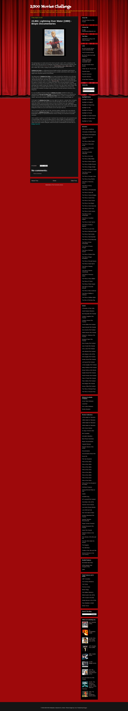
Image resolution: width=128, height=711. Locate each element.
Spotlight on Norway (87, 110)
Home (54, 180)
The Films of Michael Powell (89, 231)
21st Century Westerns (88, 581)
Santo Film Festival (87, 530)
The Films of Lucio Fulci (88, 228)
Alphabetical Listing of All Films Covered (88, 39)
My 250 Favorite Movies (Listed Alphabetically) (88, 49)
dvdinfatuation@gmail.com (89, 31)
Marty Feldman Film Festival (89, 367)
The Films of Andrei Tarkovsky (87, 152)
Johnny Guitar (68, 65)
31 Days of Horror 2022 (88, 430)
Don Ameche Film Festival (88, 330)
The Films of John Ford (88, 208)
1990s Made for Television (88, 422)
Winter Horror (85, 605)
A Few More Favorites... (88, 79)
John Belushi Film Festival (88, 351)
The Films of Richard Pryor (89, 389)
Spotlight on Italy (86, 107)
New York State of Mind (88, 512)
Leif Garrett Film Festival (88, 362)
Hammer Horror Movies (88, 504)
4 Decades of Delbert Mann (89, 132)
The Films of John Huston (88, 211)
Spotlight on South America (89, 115)
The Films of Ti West (87, 281)
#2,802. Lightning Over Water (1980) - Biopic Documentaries (52, 22)
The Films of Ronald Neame (89, 261)
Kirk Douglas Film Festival (88, 356)
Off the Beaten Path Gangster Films (87, 566)
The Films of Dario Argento (89, 161)
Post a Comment (37, 173)
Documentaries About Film (89, 453)
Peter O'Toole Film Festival (89, 378)
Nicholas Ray (46, 65)
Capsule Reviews (86, 444)
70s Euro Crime (86, 587)
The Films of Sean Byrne (88, 263)
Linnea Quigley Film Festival (89, 364)
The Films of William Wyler (89, 297)
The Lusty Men (55, 80)
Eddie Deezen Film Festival (89, 332)
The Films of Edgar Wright (88, 167)
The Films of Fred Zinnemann (86, 173)
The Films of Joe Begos (88, 203)
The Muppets (85, 545)
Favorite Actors (86, 71)
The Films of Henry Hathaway (87, 186)
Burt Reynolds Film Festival (89, 313)
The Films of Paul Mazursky (89, 239)
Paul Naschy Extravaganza (89, 134)
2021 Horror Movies (87, 428)
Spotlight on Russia (87, 113)
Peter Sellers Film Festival (88, 381)
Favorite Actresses (87, 74)
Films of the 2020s (86, 480)
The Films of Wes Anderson (89, 290)
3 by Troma (85, 584)
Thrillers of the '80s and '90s (89, 550)
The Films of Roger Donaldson (87, 257)
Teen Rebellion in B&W (88, 603)
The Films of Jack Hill (87, 192)
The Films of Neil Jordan (88, 234)
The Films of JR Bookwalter (89, 189)
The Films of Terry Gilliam (88, 278)
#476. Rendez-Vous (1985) (92, 646)
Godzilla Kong (85, 496)
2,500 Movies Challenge (50, 6)
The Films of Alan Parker (88, 141)
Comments (86, 91)
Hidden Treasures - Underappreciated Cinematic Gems (87, 61)
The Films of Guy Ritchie (88, 179)
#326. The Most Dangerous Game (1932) (92, 694)
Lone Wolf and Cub (87, 510)
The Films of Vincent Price (88, 391)
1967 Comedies (86, 579)
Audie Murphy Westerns (88, 311)
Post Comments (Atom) (57, 184)
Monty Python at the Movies (89, 370)
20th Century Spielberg (88, 129)
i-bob (75, 707)
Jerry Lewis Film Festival (88, 348)
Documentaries (86, 451)
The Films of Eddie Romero (89, 164)
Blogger (85, 707)
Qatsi (83, 569)
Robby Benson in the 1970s (89, 600)
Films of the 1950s (86, 464)
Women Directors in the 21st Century (88, 553)
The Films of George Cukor (89, 176)
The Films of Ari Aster (87, 156)
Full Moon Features (87, 487)
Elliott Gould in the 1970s (88, 595)
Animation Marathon (87, 436)
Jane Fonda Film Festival (88, 346)
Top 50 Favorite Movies (88, 52)
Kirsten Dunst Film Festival (89, 359)
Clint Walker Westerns (87, 592)
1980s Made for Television (88, 420)
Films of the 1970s (86, 469)
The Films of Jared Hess (88, 197)
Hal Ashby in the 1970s (88, 502)
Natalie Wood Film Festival (89, 372)
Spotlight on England (87, 102)
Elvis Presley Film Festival (88, 343)
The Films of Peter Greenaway (86, 243)
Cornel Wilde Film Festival (88, 324)
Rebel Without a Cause (59, 65)
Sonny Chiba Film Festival (88, 386)
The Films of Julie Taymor (88, 222)
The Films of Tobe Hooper (88, 284)
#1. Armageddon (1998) (92, 632)
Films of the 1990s (86, 475)
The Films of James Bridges (89, 195)
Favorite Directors (86, 76)
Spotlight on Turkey (87, 121)
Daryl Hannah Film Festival (89, 327)
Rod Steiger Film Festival (88, 383)
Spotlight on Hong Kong (88, 105)
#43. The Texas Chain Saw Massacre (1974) (92, 672)
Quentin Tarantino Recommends (86, 520)
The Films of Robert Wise (88, 254)
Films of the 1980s (86, 472)
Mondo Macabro (86, 409)
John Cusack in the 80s (88, 597)
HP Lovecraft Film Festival (88, 499)
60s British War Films (87, 562)
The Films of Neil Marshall (88, 236)
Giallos (84, 494)
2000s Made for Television (88, 425)
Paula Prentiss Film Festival (89, 375)
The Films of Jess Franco (88, 200)
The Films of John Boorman (89, 206)
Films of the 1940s (86, 461)
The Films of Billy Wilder (88, 158)
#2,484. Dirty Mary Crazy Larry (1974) (92, 639)
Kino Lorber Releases (87, 406)
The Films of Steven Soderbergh (87, 271)
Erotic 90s (84, 456)
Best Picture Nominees (88, 438)
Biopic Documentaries (87, 441)
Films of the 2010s (86, 477)
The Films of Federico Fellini (89, 169)
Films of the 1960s (86, 467)
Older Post (74, 180)
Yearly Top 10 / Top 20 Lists (89, 68)
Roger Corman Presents (88, 523)
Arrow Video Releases (87, 401)
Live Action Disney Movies (88, 507)
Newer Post (35, 180)
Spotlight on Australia (87, 99)
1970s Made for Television (88, 417)
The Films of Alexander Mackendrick (88, 148)
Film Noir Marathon (87, 459)
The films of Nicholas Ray (88, 300)
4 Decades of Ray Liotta (88, 308)
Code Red (84, 403)
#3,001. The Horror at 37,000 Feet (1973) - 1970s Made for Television (89, 685)
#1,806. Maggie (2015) (92, 662)
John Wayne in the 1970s (88, 354)
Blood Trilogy (85, 589)
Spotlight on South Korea (88, 118)
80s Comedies (85, 433)
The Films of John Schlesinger (86, 214)
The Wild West (86, 547)
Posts (85, 88)
